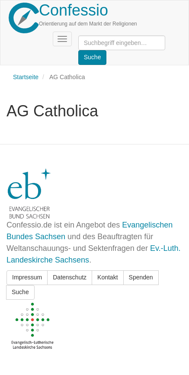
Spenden (141, 277)
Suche (20, 291)
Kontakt (107, 277)
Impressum (27, 277)
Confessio (73, 10)
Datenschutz (69, 277)
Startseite (25, 77)
